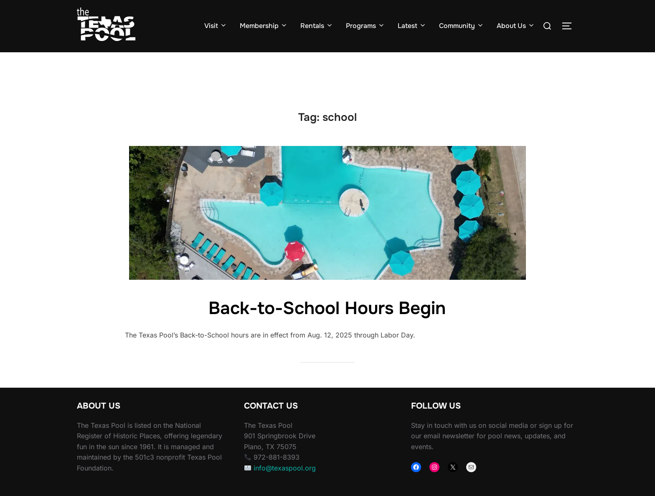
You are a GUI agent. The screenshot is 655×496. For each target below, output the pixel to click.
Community (461, 25)
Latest (412, 25)
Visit (215, 25)
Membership (264, 25)
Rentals (316, 25)
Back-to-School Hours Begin (327, 324)
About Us (516, 25)
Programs (365, 25)
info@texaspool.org (285, 484)
